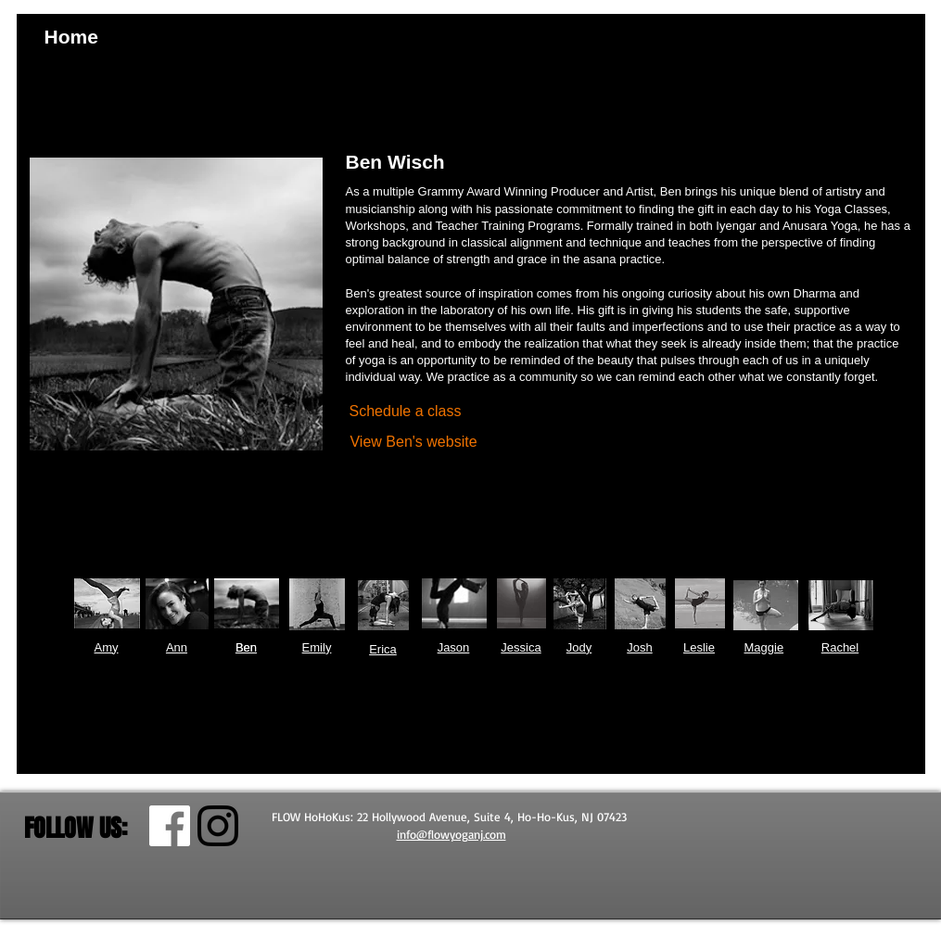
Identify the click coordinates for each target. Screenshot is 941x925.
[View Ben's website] (414, 443)
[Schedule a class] (405, 412)
